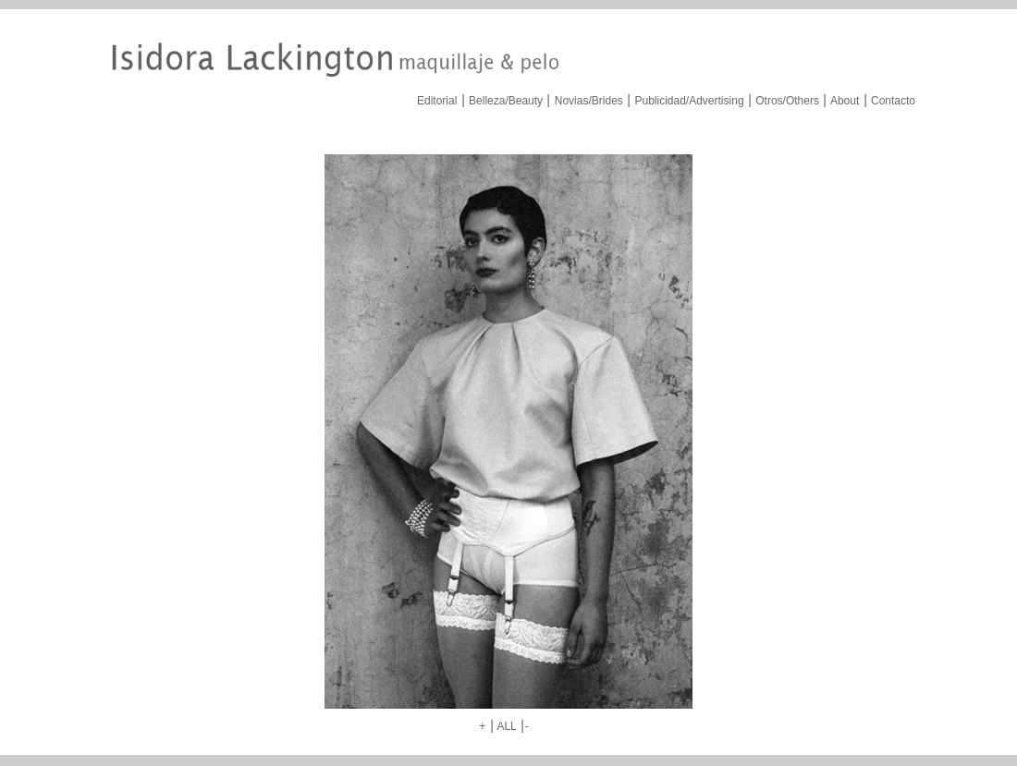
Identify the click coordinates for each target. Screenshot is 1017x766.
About (844, 100)
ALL (506, 726)
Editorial (437, 100)
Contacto (893, 100)
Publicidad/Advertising (688, 100)
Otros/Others (787, 100)
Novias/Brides (589, 100)
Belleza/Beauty (506, 100)
